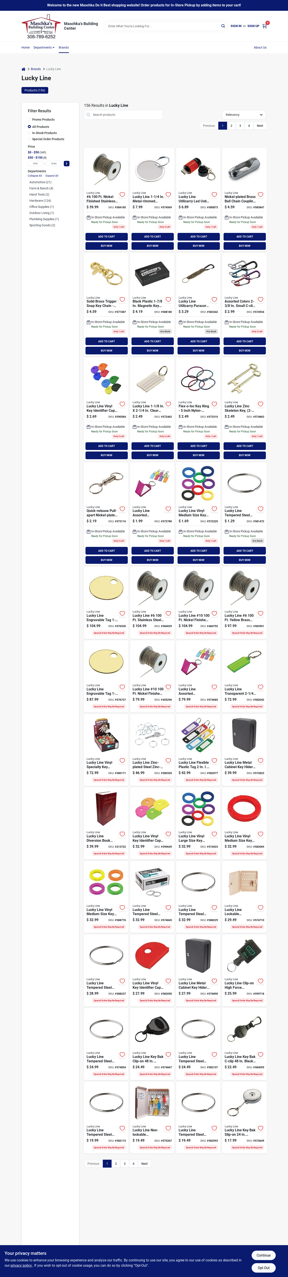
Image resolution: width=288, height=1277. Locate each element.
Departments (43, 47)
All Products (40, 127)
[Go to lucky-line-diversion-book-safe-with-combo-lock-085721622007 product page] (106, 823)
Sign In (236, 26)
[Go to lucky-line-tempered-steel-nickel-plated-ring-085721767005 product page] (152, 897)
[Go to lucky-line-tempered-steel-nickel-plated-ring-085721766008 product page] (106, 970)
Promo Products (43, 119)
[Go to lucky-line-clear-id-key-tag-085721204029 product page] (152, 409)
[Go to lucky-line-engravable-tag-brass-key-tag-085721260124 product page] (106, 676)
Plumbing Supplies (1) (44, 219)
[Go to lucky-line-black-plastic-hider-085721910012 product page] (152, 304)
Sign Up (253, 26)
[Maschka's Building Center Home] (41, 26)
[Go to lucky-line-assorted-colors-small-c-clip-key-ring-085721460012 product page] (244, 304)
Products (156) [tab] (35, 90)
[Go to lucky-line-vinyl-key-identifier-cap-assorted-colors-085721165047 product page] (106, 409)
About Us (260, 47)
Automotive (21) (40, 182)
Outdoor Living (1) (41, 213)
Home (25, 47)
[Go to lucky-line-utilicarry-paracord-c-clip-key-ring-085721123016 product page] (198, 304)
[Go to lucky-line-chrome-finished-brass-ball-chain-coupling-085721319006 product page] (244, 199)
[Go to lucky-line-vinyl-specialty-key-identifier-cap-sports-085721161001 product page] (106, 750)
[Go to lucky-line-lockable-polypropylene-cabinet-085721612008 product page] (244, 897)
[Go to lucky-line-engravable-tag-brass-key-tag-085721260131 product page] (106, 603)
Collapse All (35, 175)
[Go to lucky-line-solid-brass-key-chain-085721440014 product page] (106, 304)
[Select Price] (66, 163)
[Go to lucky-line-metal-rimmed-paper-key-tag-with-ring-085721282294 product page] (152, 199)
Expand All (52, 175)
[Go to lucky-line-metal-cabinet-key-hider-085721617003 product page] (198, 970)
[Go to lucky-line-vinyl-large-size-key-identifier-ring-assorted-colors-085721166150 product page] (198, 823)
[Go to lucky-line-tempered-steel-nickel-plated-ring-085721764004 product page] (198, 1118)
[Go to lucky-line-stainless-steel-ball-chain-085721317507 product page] (152, 603)
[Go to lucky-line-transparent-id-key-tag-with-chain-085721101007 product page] (244, 676)
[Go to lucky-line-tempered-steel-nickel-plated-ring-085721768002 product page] (106, 1118)
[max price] (54, 163)
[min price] (35, 163)
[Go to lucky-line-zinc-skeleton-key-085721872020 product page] (244, 409)
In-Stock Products (44, 133)
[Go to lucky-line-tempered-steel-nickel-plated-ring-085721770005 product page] (198, 897)
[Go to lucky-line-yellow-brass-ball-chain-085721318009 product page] (244, 603)
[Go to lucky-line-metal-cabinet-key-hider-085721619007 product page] (244, 750)
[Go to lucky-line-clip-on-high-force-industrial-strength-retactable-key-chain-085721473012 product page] (244, 970)
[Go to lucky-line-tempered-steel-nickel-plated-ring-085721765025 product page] (244, 514)
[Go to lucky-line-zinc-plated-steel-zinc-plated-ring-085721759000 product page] (152, 750)
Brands (64, 47)
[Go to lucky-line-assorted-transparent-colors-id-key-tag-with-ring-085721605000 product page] (198, 676)
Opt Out (264, 1268)
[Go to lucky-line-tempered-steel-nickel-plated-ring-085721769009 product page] (106, 1044)
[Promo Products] (29, 119)
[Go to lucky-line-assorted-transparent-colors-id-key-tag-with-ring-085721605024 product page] (152, 514)
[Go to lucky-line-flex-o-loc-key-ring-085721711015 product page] (198, 409)
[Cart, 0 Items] (264, 26)
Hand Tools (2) (39, 194)
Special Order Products (48, 139)
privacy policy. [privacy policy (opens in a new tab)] (21, 1265)
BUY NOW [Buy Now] (106, 245)
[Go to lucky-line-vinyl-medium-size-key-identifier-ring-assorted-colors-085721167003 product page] (244, 823)
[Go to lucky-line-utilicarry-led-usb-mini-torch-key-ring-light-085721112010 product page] (198, 199)
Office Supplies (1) (41, 207)
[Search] (223, 25)
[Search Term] (166, 26)
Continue (263, 1255)
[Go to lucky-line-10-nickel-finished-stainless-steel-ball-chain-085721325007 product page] (152, 676)
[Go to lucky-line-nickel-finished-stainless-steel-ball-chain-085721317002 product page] (106, 199)
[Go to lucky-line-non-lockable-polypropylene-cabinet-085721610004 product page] (152, 1118)
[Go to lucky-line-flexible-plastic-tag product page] (198, 750)
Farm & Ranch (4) (41, 188)
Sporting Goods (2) (42, 225)
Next (260, 125)
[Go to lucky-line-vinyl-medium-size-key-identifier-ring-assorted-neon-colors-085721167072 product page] (106, 897)
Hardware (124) (40, 200)
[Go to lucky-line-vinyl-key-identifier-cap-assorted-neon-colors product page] (152, 823)
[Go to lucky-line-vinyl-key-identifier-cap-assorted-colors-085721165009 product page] (152, 970)
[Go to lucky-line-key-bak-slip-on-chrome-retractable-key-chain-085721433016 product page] (244, 1118)
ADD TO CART (106, 236)
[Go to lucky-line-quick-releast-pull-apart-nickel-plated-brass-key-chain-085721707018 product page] (106, 514)
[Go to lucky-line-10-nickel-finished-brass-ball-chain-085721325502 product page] (198, 603)
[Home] (23, 69)
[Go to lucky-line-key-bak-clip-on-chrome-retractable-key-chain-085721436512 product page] (152, 1044)
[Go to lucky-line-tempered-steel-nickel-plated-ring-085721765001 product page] (198, 1044)
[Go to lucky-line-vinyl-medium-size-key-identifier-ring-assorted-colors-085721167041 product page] (198, 514)
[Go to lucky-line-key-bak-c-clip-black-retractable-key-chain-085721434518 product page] (244, 1044)
